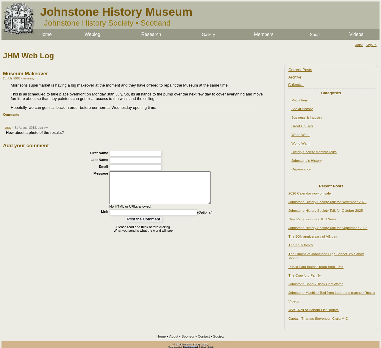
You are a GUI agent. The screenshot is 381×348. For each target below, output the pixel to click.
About (173, 336)
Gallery (208, 34)
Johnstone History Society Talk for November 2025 (327, 202)
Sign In (371, 45)
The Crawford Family (304, 275)
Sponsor (188, 336)
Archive (294, 77)
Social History (302, 109)
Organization (301, 169)
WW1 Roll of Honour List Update (313, 310)
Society (218, 336)
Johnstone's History (306, 160)
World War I (300, 135)
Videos (356, 34)
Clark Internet (190, 346)
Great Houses (302, 126)
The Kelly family (300, 245)
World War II (300, 143)
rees (7, 127)
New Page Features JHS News (312, 219)
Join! (359, 45)
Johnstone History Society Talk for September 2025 (328, 228)
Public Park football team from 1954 (315, 267)
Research (151, 34)
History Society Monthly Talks (314, 152)
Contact (204, 336)
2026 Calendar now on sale (309, 193)
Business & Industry (306, 117)
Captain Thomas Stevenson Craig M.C (318, 318)
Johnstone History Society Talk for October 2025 (325, 210)
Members (264, 34)
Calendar (296, 84)
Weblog (92, 34)
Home (45, 34)
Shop (315, 34)
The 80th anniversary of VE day (312, 236)
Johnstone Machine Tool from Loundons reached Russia (331, 292)
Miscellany (299, 100)
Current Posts (300, 70)
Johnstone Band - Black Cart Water (315, 284)
